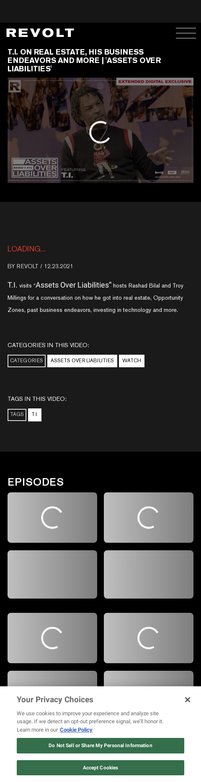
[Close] (187, 699)
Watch (131, 360)
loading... (27, 249)
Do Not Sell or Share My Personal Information (100, 745)
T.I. (34, 414)
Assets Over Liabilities (82, 360)
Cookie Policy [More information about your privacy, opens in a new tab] (76, 730)
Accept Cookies (101, 768)
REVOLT (28, 266)
